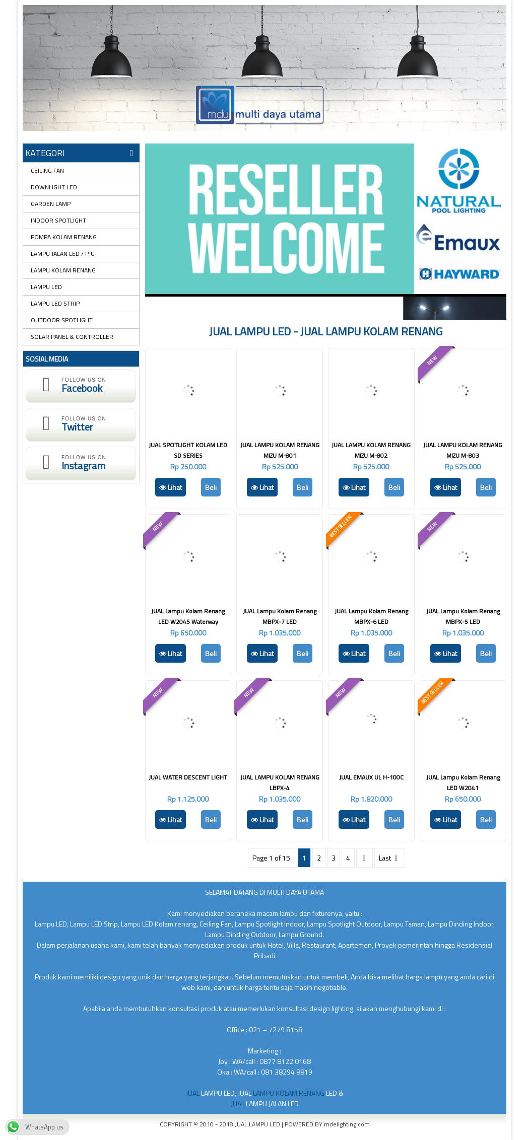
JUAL (193, 1093)
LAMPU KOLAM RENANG (63, 270)
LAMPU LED (46, 287)
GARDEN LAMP (51, 203)
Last (389, 857)
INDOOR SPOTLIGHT (58, 220)
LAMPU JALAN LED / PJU (63, 253)
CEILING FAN (47, 170)
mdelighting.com (347, 1124)
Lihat (170, 487)
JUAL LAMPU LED (258, 1124)
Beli (211, 487)
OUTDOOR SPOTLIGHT (62, 320)
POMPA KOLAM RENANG (64, 237)
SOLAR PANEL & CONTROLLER (72, 336)
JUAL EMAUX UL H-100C (371, 777)
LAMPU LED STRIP (55, 303)
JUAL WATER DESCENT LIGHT (188, 777)
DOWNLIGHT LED (54, 187)
